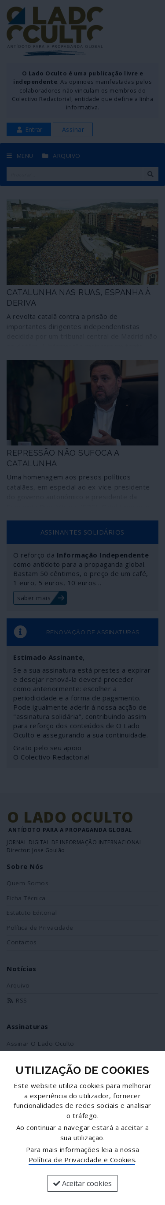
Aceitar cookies (82, 1183)
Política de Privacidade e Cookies (82, 1159)
